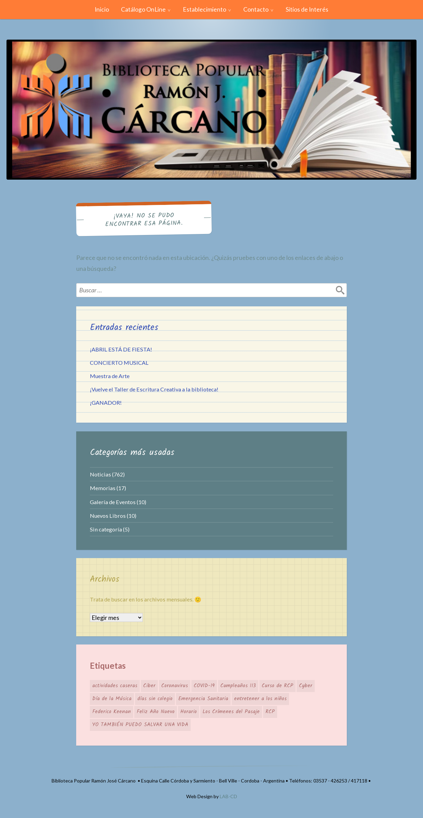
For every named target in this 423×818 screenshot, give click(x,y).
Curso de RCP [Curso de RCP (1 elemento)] (277, 686)
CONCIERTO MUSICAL (119, 362)
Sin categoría (106, 529)
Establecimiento (204, 9)
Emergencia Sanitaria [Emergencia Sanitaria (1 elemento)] (203, 699)
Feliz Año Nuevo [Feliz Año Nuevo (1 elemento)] (156, 712)
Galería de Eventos (113, 502)
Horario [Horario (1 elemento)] (188, 712)
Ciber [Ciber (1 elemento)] (149, 686)
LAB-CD (228, 796)
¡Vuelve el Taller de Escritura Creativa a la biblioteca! (154, 389)
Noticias (100, 474)
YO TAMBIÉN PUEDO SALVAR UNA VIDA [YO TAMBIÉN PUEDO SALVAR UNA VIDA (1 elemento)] (140, 725)
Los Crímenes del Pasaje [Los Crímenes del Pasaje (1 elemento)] (231, 712)
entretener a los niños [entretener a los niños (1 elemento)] (260, 699)
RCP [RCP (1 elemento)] (270, 712)
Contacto (256, 9)
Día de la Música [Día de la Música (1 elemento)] (112, 699)
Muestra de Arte (109, 376)
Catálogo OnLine (143, 9)
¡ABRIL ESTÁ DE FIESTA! (121, 349)
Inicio (102, 9)
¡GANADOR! (106, 402)
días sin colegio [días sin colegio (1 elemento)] (155, 699)
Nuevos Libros (108, 515)
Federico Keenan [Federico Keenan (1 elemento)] (111, 712)
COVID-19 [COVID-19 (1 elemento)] (204, 686)
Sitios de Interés (307, 9)
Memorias (102, 488)
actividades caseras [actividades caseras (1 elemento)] (114, 686)
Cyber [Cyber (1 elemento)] (305, 686)
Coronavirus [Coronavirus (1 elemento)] (174, 686)
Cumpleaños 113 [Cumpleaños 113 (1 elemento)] (238, 686)
